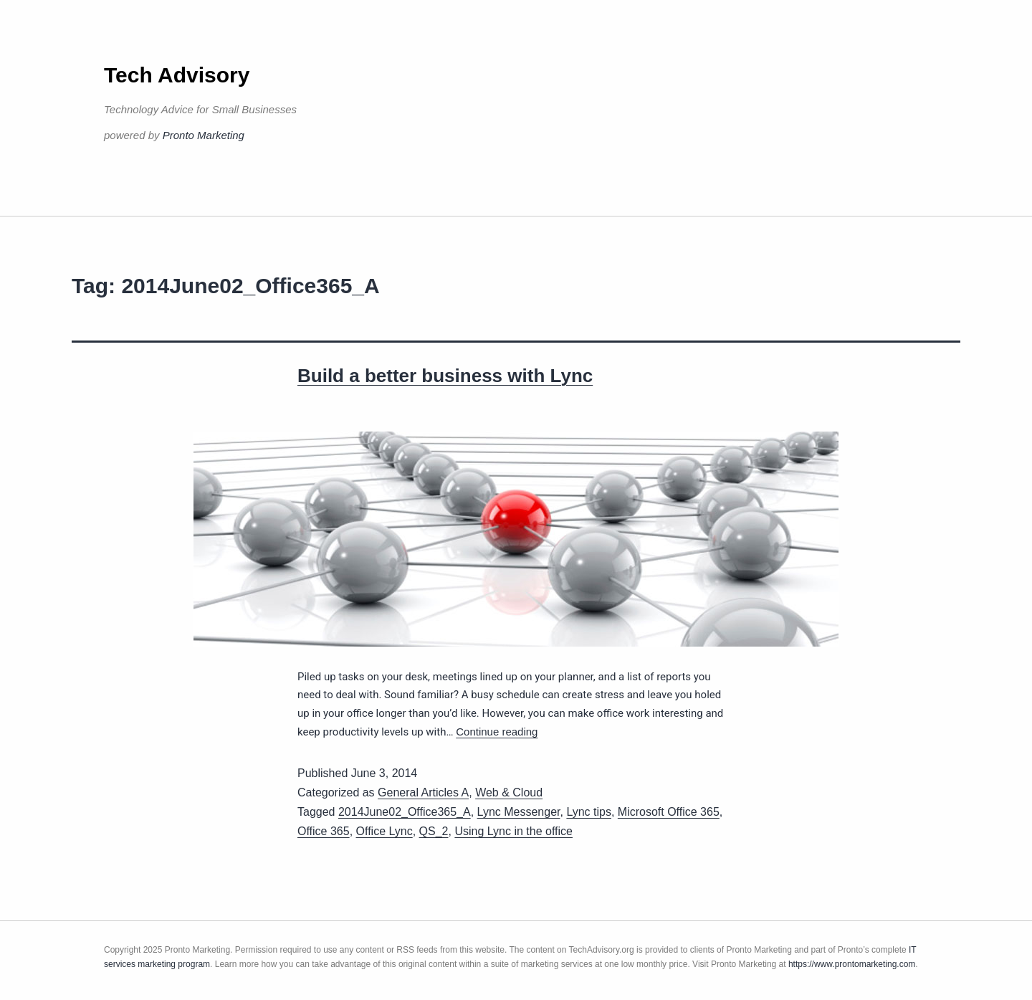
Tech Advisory (176, 75)
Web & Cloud (509, 792)
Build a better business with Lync (445, 375)
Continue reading (497, 731)
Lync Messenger (518, 812)
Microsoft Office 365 (669, 812)
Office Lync (384, 831)
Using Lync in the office (513, 831)
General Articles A (423, 792)
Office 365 (323, 831)
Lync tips (588, 812)
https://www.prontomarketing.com (851, 964)
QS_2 (434, 831)
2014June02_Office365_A (404, 812)
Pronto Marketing (203, 135)
